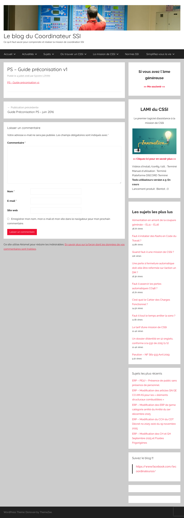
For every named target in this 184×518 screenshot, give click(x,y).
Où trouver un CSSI (73, 54)
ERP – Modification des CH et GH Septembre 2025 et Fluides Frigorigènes (151, 438)
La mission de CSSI (106, 54)
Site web (12, 210)
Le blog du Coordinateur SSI (42, 36)
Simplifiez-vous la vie (160, 54)
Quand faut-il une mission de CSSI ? (153, 251)
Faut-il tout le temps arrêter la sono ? (153, 315)
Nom (11, 191)
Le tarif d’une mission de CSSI (149, 327)
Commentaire (16, 142)
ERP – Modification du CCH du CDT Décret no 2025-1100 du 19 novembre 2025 (154, 424)
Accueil (10, 54)
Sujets (48, 54)
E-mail (12, 200)
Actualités (29, 54)
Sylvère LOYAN (42, 76)
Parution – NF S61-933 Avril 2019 (151, 354)
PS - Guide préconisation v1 (23, 82)
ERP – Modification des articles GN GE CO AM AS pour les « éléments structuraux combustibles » (154, 395)
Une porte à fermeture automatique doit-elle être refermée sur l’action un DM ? (154, 268)
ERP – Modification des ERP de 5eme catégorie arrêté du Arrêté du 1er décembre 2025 (154, 409)
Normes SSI (132, 54)
